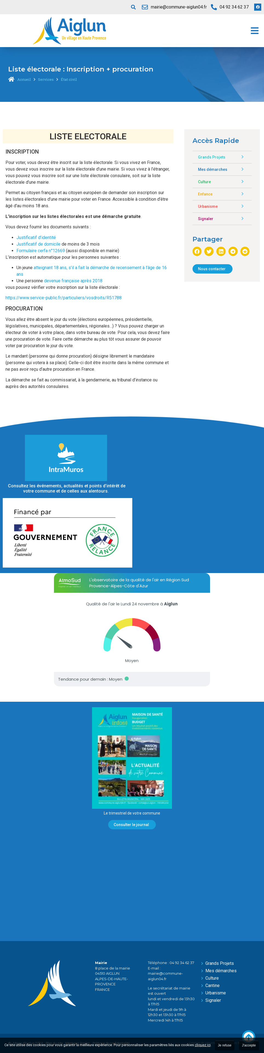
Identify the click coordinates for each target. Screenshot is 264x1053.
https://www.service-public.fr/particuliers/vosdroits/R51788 (63, 297)
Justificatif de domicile (38, 244)
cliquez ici (203, 1045)
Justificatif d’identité (36, 237)
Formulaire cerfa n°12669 (40, 250)
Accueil (24, 79)
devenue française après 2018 (74, 280)
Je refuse (224, 1045)
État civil (69, 79)
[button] (133, 7)
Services (46, 79)
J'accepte (249, 1045)
